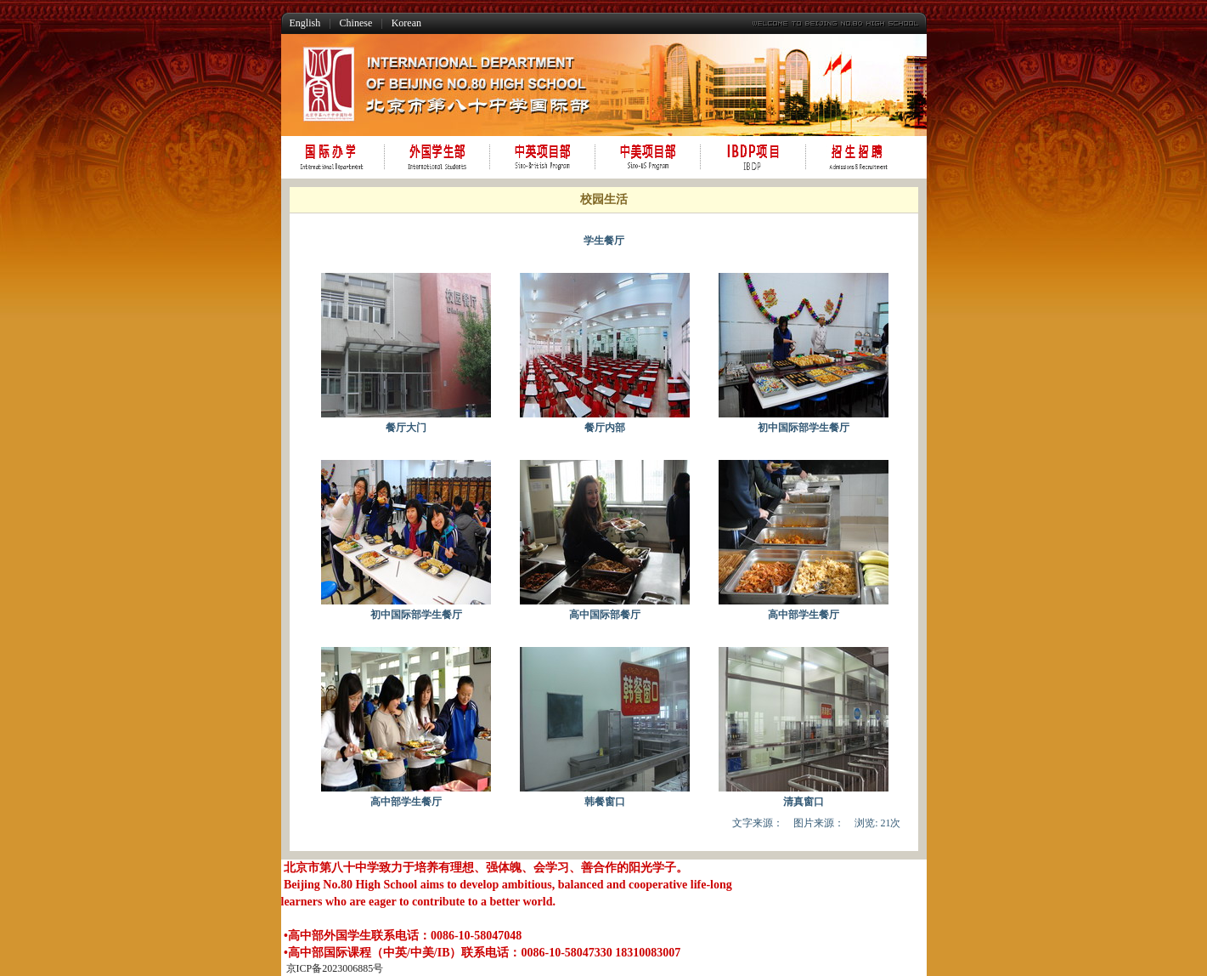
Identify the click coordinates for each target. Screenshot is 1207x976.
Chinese (356, 23)
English (305, 23)
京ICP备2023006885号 (335, 968)
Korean (406, 23)
